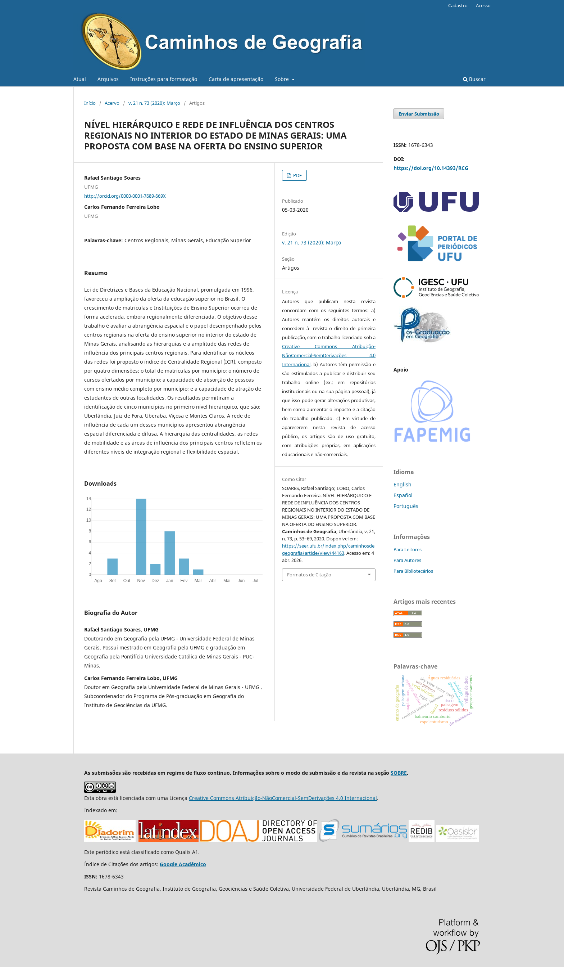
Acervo (112, 103)
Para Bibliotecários (413, 571)
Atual (79, 79)
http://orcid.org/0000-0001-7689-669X (125, 195)
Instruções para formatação (163, 79)
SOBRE (399, 772)
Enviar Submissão (419, 114)
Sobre (282, 79)
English (402, 484)
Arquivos (108, 79)
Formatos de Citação (309, 574)
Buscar (474, 79)
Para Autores (407, 560)
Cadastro (458, 5)
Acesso (483, 5)
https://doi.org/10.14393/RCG (431, 168)
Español (403, 495)
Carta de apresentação (236, 79)
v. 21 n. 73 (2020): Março (154, 103)
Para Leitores (408, 549)
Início (90, 103)
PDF (297, 175)
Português (406, 506)
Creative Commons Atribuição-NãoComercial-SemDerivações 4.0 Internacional (329, 355)
